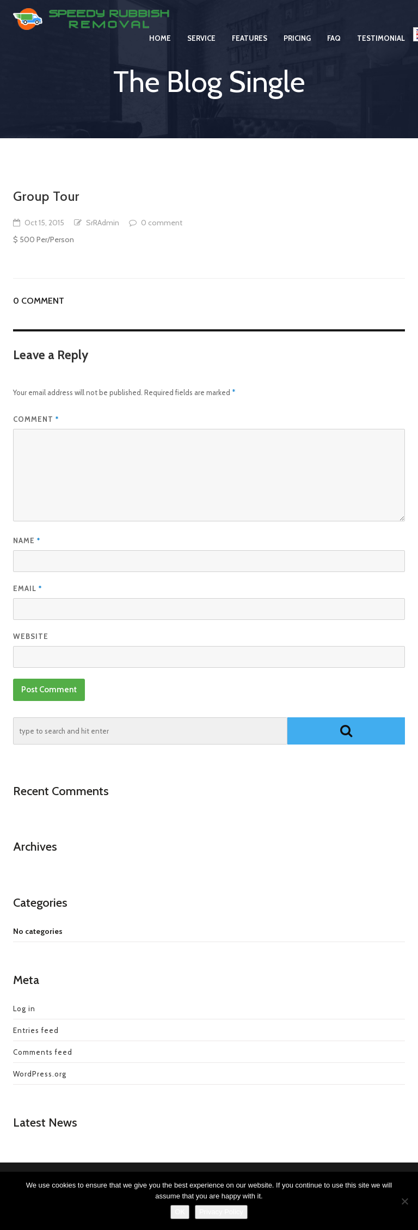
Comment (36, 419)
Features (249, 49)
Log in (24, 1008)
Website (30, 636)
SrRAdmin (102, 222)
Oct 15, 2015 (44, 222)
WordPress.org (39, 1073)
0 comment (161, 222)
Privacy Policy (221, 1212)
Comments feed (42, 1052)
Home (160, 49)
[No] (404, 1201)
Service (201, 49)
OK (180, 1212)
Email (27, 588)
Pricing (297, 49)
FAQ (334, 49)
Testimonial (381, 49)
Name (26, 540)
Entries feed (36, 1030)
